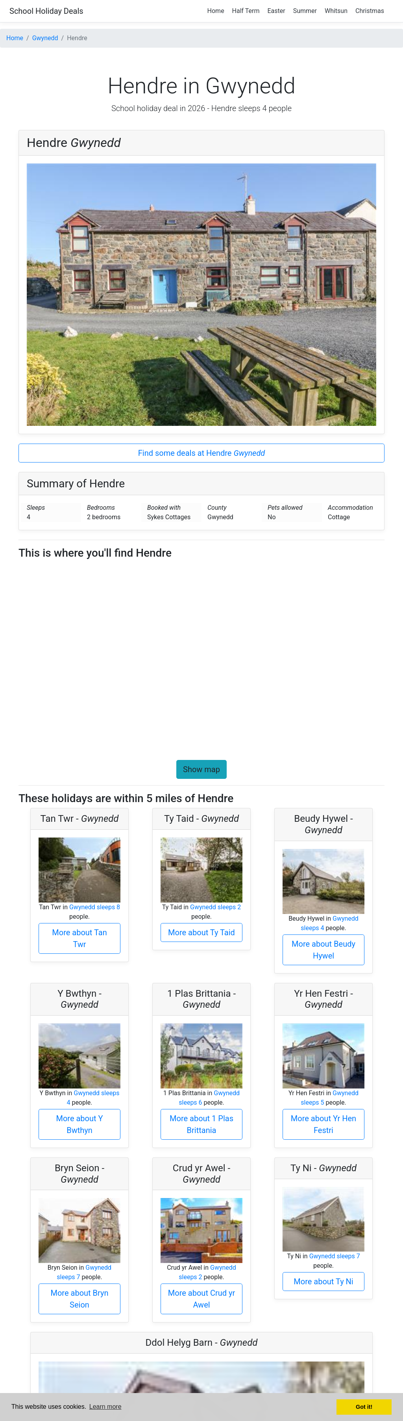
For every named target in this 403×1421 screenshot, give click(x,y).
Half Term (246, 11)
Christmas (369, 11)
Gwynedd (45, 38)
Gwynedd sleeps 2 (215, 907)
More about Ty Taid (201, 932)
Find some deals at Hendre (201, 453)
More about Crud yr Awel (201, 1299)
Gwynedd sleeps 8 (94, 907)
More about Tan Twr (79, 938)
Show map (201, 769)
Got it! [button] (364, 1407)
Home (215, 11)
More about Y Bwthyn (79, 1124)
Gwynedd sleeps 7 (334, 1256)
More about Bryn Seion (80, 1299)
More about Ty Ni (323, 1281)
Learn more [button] (105, 1406)
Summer (305, 11)
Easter (276, 11)
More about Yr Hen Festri (323, 1124)
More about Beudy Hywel (323, 949)
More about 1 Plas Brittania (201, 1124)
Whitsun (336, 11)
